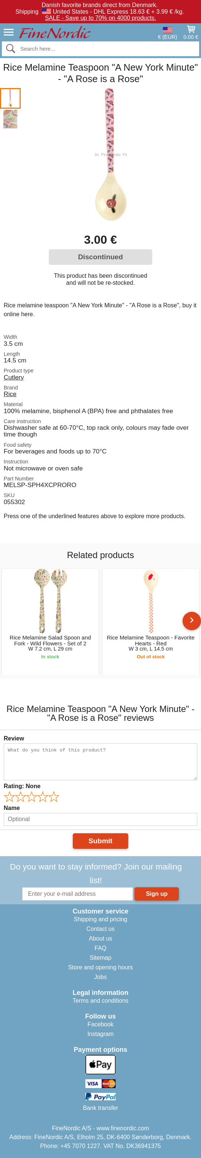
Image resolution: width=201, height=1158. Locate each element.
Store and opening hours (100, 967)
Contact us (100, 929)
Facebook (100, 1024)
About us (100, 938)
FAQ (100, 948)
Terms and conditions (100, 1000)
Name (12, 808)
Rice (10, 394)
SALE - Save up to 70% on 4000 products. (100, 18)
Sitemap (101, 958)
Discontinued (100, 257)
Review (14, 738)
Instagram (100, 1034)
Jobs (100, 977)
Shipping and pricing (100, 919)
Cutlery (14, 377)
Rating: (22, 786)
